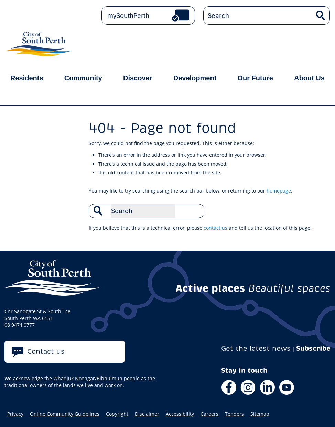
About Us (309, 78)
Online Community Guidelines (64, 414)
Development (195, 78)
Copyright (117, 414)
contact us (215, 228)
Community (83, 78)
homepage (279, 190)
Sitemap (259, 414)
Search (195, 210)
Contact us (46, 351)
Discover (137, 78)
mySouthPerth (128, 15)
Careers (209, 414)
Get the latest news (256, 348)
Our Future (255, 78)
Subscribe (313, 348)
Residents (26, 78)
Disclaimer (147, 414)
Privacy (15, 414)
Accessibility (180, 414)
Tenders (234, 414)
